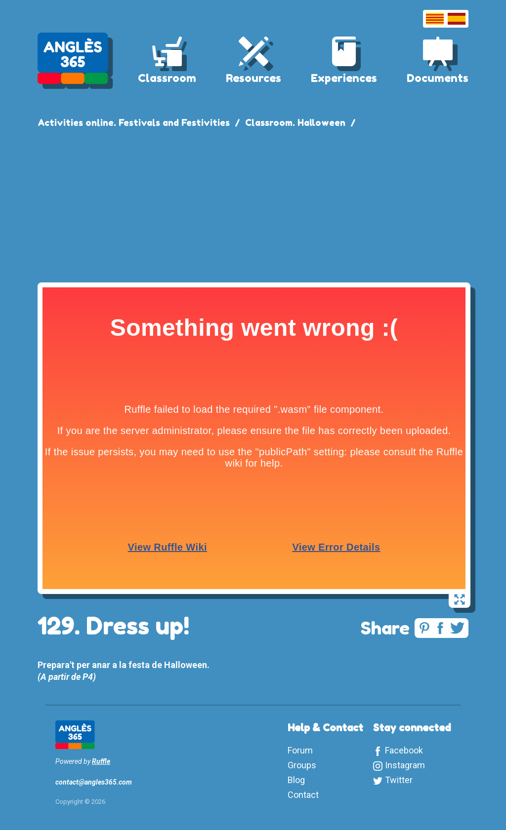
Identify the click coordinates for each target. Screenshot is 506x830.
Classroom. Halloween (295, 122)
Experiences (344, 78)
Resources (253, 78)
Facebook (404, 750)
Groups (302, 765)
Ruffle (101, 761)
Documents (437, 78)
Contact (303, 795)
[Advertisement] (253, 203)
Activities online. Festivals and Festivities (134, 122)
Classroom (167, 78)
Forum (300, 750)
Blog (296, 780)
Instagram (405, 765)
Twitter (399, 780)
